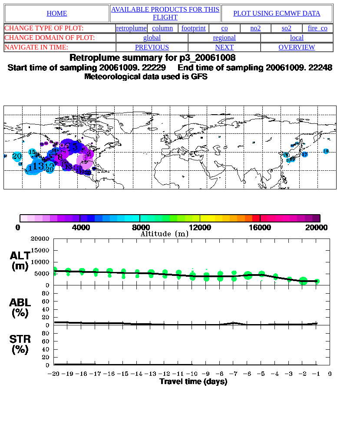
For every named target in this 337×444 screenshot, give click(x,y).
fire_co (317, 28)
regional (224, 37)
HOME (56, 13)
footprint (194, 28)
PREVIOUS (152, 47)
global (152, 37)
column (162, 28)
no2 (256, 28)
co (224, 28)
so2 (286, 28)
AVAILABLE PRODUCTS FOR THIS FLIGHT (165, 13)
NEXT (224, 47)
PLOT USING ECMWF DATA (276, 13)
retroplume (131, 28)
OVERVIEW (297, 47)
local (297, 37)
